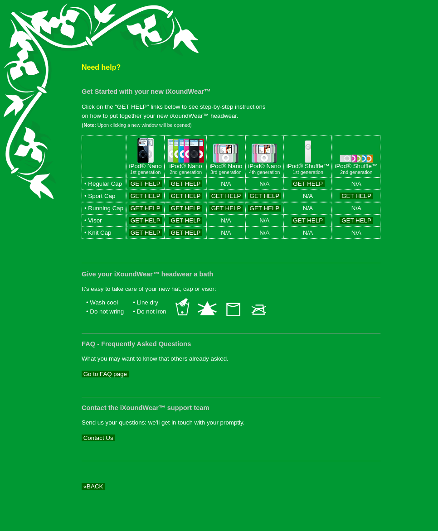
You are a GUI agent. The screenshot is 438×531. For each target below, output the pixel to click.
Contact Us (98, 437)
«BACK (93, 486)
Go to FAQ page (105, 374)
